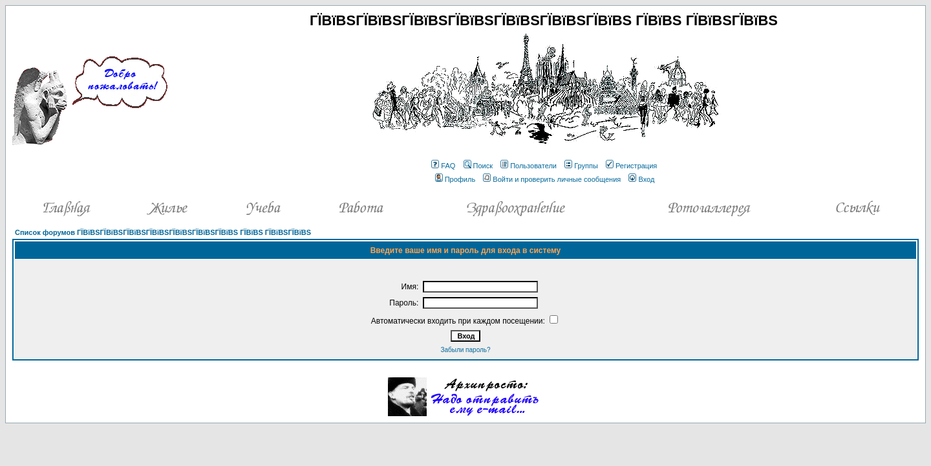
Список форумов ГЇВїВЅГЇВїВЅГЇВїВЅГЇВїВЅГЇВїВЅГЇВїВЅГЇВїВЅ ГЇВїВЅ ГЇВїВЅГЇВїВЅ (163, 232)
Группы (581, 166)
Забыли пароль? (465, 349)
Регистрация (631, 166)
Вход (641, 179)
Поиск (478, 166)
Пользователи (528, 166)
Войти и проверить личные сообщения (552, 179)
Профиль (455, 179)
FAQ (443, 166)
